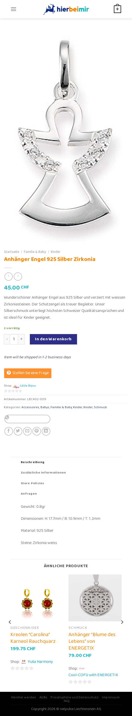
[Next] (121, 632)
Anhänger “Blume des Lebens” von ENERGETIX (91, 641)
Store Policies (32, 483)
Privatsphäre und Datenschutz (75, 697)
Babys (44, 407)
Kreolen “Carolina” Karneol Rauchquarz (32, 638)
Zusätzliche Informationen (43, 472)
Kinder (55, 252)
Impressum (111, 697)
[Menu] (13, 9)
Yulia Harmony (40, 662)
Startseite (11, 252)
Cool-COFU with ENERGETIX (93, 675)
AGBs (43, 697)
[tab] (66, 462)
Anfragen (29, 493)
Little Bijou (28, 385)
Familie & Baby (35, 252)
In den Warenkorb (53, 339)
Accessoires (30, 407)
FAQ (67, 701)
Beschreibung (32, 462)
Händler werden (23, 697)
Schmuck (100, 407)
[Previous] (10, 632)
